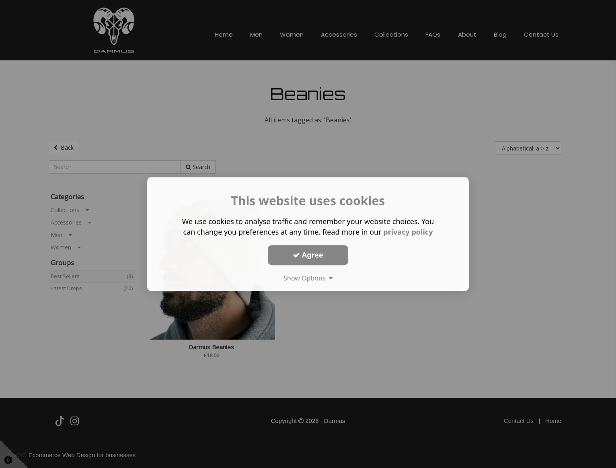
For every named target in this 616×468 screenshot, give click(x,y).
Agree (308, 255)
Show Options (308, 278)
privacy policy (408, 232)
